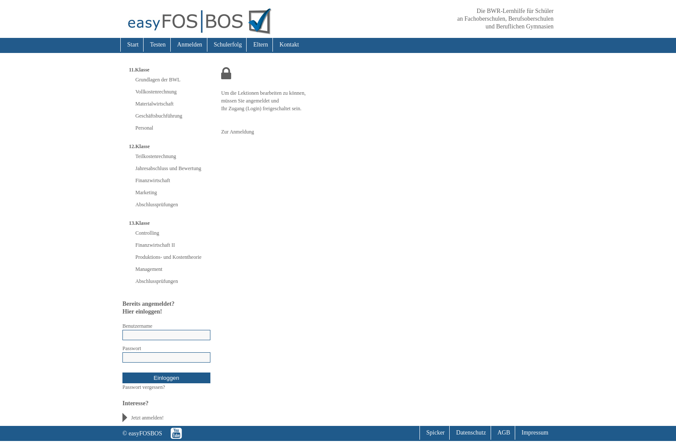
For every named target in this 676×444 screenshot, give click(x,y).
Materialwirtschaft (154, 104)
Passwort (131, 348)
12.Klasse (139, 146)
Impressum (535, 432)
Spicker (435, 432)
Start (132, 44)
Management (149, 269)
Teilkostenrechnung (155, 156)
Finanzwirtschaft (152, 180)
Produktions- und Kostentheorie (168, 257)
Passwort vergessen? (143, 387)
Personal (144, 128)
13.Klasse (139, 223)
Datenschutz (471, 432)
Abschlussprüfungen (156, 205)
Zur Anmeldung (237, 132)
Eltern (260, 44)
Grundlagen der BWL (158, 80)
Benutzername (137, 326)
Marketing (146, 192)
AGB (504, 432)
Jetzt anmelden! (147, 418)
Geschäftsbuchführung (158, 116)
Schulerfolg (228, 44)
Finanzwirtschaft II (155, 245)
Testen (158, 44)
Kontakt (289, 44)
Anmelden (189, 44)
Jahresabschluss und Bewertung (168, 168)
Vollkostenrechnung (156, 92)
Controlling (147, 233)
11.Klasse (139, 70)
